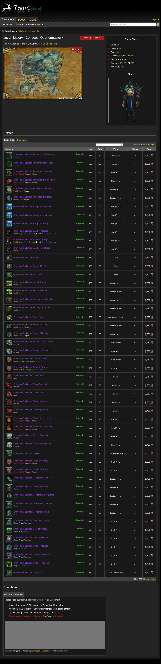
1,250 (147, 155)
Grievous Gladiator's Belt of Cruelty (29, 282)
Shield (115, 258)
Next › (146, 144)
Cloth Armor (116, 360)
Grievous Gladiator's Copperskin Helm (31, 486)
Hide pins (76, 49)
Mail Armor (116, 155)
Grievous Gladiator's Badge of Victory (30, 223)
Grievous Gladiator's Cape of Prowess (31, 367)
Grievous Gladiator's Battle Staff (28, 274)
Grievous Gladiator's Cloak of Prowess (31, 469)
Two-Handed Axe (116, 573)
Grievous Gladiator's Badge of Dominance (32, 215)
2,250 (147, 266)
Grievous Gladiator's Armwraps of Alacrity (32, 197)
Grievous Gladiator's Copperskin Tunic (31, 512)
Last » (153, 144)
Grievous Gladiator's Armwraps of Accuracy (33, 188)
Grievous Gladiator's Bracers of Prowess (32, 350)
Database (10, 31)
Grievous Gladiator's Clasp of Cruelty (30, 435)
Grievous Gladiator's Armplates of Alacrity (32, 171)
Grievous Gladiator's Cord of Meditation (31, 537)
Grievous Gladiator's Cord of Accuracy (31, 520)
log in (30, 651)
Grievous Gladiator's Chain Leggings (30, 401)
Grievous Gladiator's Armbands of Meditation (34, 154)
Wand (116, 266)
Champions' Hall (50, 44)
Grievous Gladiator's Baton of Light (29, 266)
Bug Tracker (48, 616)
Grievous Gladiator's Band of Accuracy (31, 231)
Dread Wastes (35, 44)
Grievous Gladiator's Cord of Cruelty (30, 529)
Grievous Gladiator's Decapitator (28, 572)
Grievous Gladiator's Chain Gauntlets (30, 384)
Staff (116, 275)
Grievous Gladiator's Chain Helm (28, 392)
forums (40, 612)
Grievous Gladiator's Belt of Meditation (31, 290)
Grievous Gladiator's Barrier (26, 257)
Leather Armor (115, 189)
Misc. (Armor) (116, 207)
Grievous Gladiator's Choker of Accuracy (32, 418)
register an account (42, 651)
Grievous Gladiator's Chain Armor (29, 375)
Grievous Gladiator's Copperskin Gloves (32, 478)
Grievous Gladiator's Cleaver (26, 453)
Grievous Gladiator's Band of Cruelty (30, 239)
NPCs (21, 31)
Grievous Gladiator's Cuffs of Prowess (31, 563)
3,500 (147, 274)
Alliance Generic (126, 55)
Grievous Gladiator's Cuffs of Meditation (31, 554)
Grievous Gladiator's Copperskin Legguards (33, 495)
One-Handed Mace (115, 317)
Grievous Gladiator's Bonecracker (29, 317)
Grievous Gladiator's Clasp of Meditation (32, 444)
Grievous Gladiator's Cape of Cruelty (30, 358)
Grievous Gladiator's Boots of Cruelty (30, 333)
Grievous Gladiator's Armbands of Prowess (33, 163)
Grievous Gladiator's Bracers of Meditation (33, 341)
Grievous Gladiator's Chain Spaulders (30, 409)
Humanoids (33, 31)
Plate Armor (116, 172)
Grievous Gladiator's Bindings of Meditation (33, 299)
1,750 (147, 206)
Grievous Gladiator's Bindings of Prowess (32, 307)
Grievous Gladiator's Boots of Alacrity (30, 324)
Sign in (155, 19)
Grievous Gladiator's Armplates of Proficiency (34, 180)
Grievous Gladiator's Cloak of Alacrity (30, 461)
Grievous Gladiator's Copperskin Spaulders (33, 503)
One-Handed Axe (116, 453)
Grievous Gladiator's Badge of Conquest (32, 206)
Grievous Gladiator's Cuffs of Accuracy (31, 546)
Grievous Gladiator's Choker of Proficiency (33, 426)
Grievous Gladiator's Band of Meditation (31, 248)
